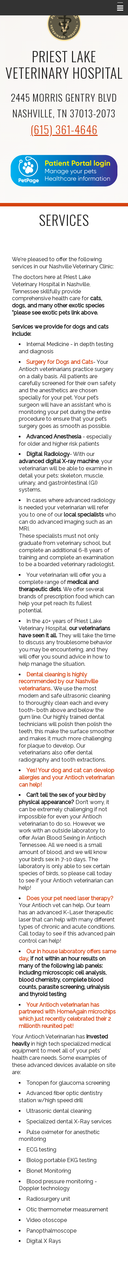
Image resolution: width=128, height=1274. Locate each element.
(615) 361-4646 (64, 129)
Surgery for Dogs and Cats (59, 362)
